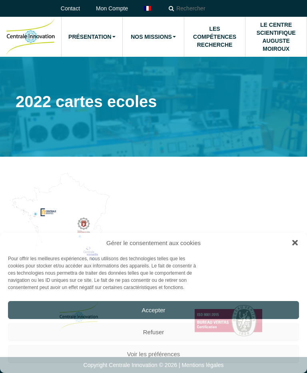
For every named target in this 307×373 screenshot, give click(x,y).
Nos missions (153, 37)
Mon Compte (112, 8)
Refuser (153, 332)
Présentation (92, 37)
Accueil (30, 37)
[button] (295, 243)
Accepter (153, 310)
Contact (70, 8)
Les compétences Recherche (214, 37)
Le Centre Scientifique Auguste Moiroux (276, 37)
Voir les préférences (153, 354)
